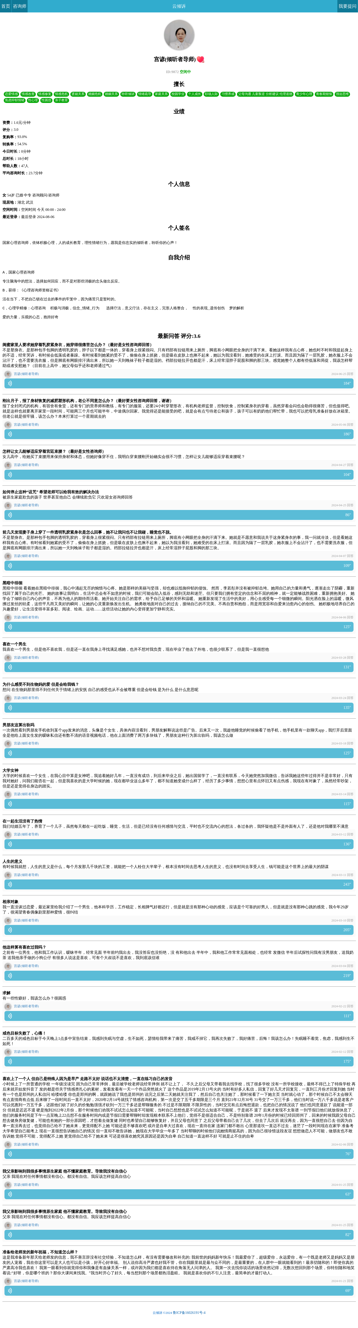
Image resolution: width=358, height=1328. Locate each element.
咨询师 (19, 6)
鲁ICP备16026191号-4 (189, 1321)
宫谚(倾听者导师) (26, 382)
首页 (5, 6)
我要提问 (348, 6)
